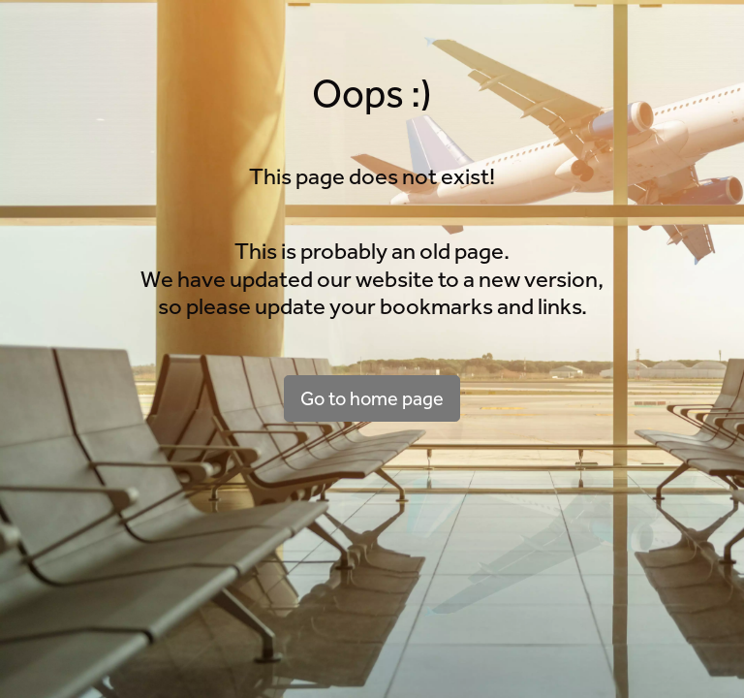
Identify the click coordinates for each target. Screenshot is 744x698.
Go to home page (372, 398)
